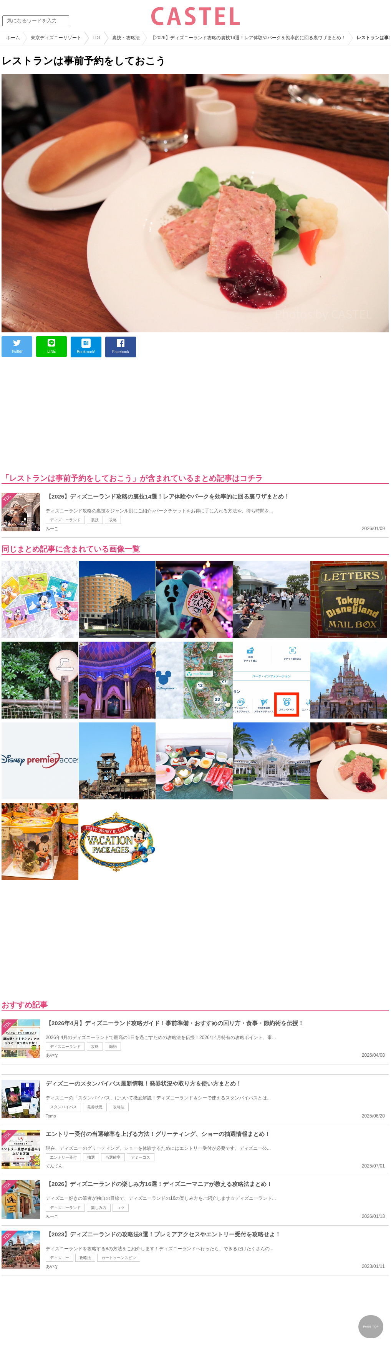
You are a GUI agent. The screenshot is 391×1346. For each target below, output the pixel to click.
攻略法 (118, 1107)
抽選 (91, 1157)
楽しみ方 (98, 1208)
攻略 (113, 520)
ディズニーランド (65, 520)
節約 (113, 1046)
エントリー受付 (63, 1157)
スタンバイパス (63, 1107)
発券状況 (95, 1107)
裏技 (95, 520)
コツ (120, 1208)
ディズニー (59, 1258)
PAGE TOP (370, 1326)
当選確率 (113, 1157)
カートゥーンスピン (118, 1258)
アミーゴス (140, 1157)
